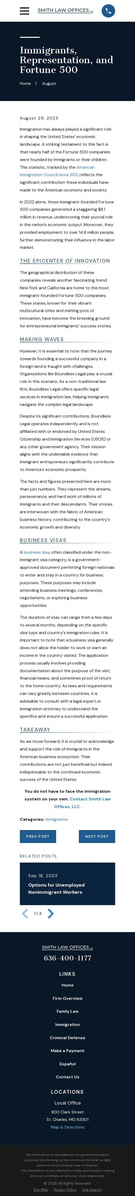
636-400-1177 (67, 958)
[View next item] (51, 914)
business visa (36, 552)
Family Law (68, 1011)
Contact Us (67, 1077)
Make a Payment (67, 1050)
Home (68, 985)
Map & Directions (67, 1127)
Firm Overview (68, 998)
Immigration (57, 819)
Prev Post (38, 836)
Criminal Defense (67, 1038)
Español (68, 1064)
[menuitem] (40, 1190)
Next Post (97, 836)
